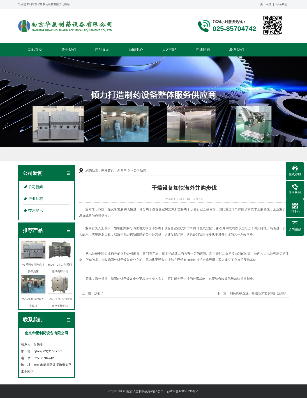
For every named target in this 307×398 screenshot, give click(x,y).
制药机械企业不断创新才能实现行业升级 (258, 293)
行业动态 (35, 199)
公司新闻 (35, 187)
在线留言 (203, 50)
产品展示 (102, 50)
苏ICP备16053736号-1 (183, 391)
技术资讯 (35, 210)
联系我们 (281, 4)
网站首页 (35, 50)
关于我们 (265, 4)
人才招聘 (169, 50)
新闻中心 (136, 50)
